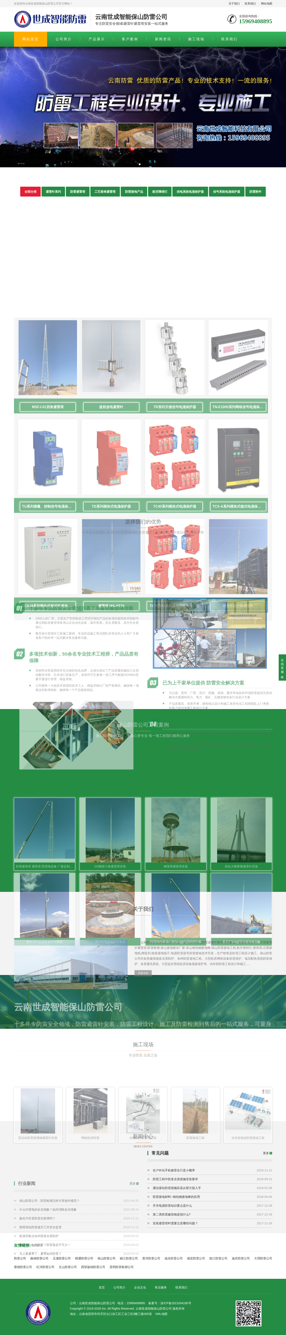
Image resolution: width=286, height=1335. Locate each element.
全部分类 (30, 194)
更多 (266, 1153)
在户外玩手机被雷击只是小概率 (212, 1170)
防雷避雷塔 (77, 194)
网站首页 (30, 39)
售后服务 (161, 1287)
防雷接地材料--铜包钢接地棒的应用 (212, 1197)
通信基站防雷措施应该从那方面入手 (212, 1188)
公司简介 (64, 39)
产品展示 (97, 39)
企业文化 (140, 1287)
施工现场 (196, 39)
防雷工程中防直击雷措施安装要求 (212, 1179)
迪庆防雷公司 (241, 1258)
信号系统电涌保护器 (227, 194)
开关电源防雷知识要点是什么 (212, 1206)
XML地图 (161, 1314)
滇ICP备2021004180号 (175, 1303)
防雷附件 (256, 194)
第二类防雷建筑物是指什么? (212, 1214)
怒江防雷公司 (218, 1258)
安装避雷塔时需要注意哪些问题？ (212, 1223)
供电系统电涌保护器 (190, 194)
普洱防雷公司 (151, 1258)
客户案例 (130, 39)
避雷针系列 (52, 194)
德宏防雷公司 (196, 1258)
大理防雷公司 (263, 1258)
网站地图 (266, 3)
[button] (140, 164)
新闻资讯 (163, 39)
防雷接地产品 (134, 194)
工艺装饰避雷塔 (105, 194)
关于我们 (234, 3)
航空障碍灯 (160, 194)
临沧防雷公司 (174, 1258)
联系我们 (250, 3)
